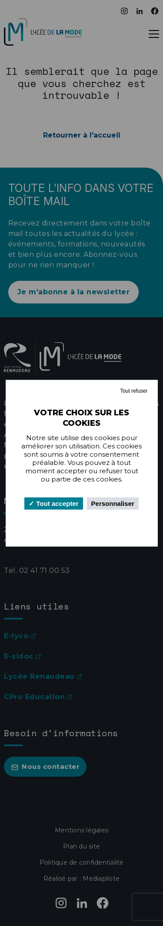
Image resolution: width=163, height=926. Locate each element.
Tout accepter (53, 503)
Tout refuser (133, 390)
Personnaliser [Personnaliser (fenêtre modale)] (112, 503)
